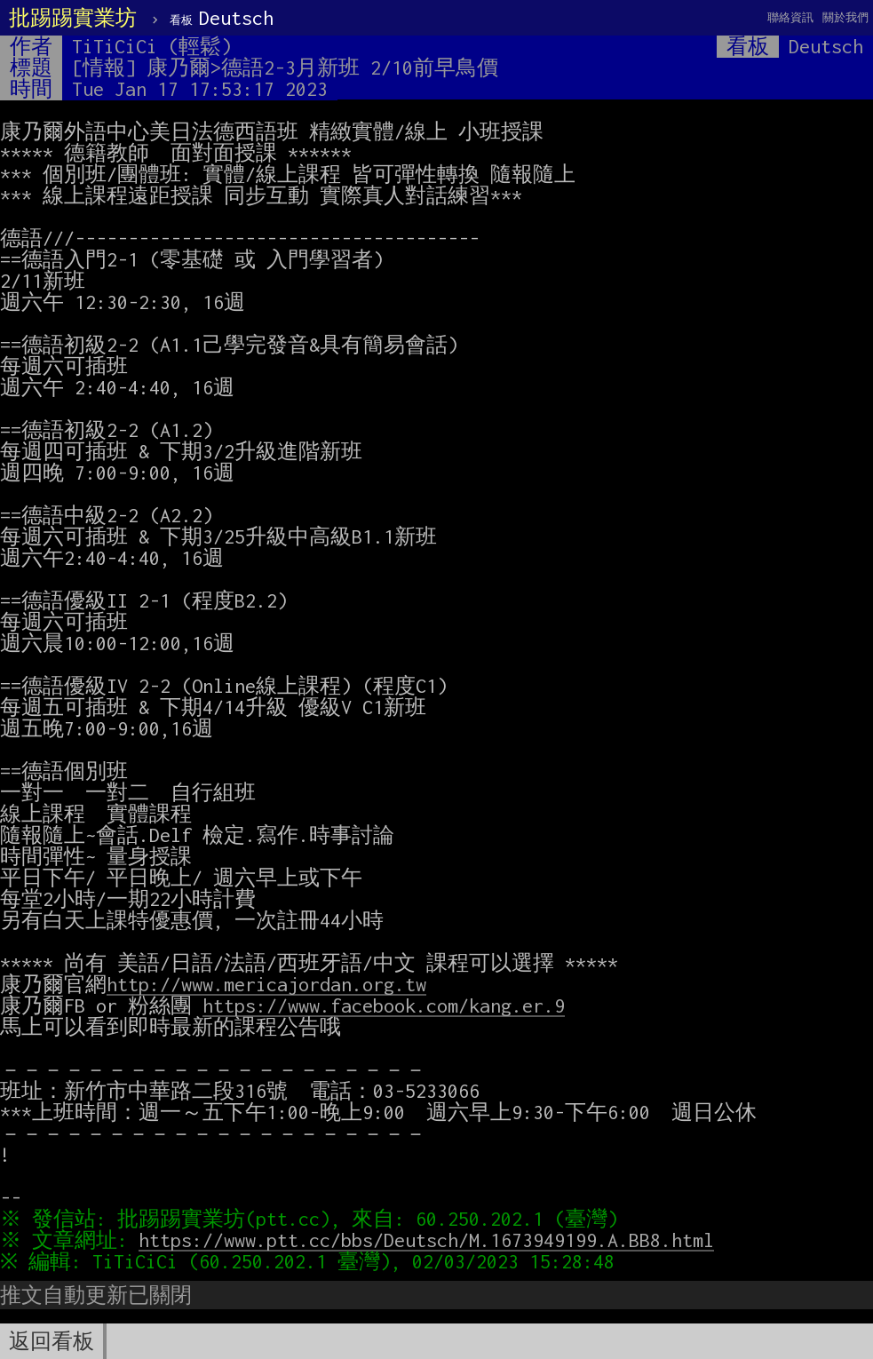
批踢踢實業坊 (73, 17)
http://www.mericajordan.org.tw (266, 984)
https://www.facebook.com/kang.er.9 (383, 1005)
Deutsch (222, 17)
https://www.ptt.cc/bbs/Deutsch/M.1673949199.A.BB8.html (430, 1240)
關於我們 (845, 17)
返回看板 (51, 1341)
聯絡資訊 (790, 17)
